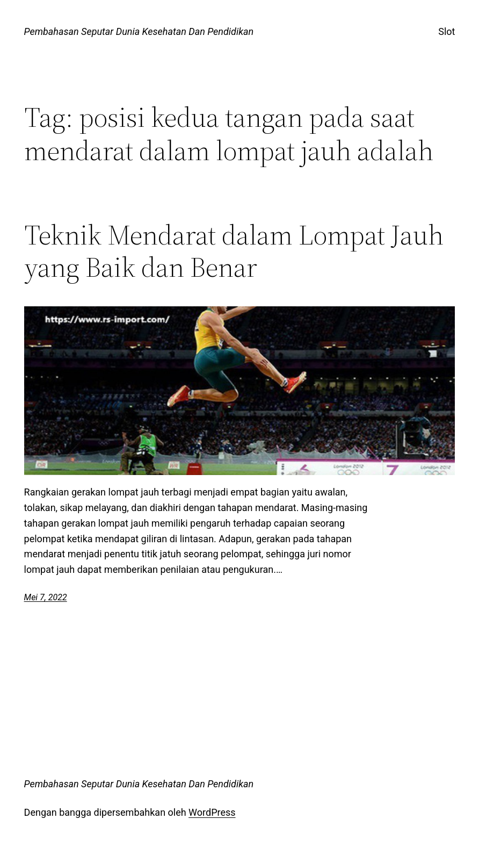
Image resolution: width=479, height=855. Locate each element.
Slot (446, 31)
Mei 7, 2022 (45, 597)
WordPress (211, 812)
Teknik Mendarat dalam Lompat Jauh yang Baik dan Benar (234, 251)
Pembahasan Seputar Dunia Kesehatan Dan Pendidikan (139, 31)
